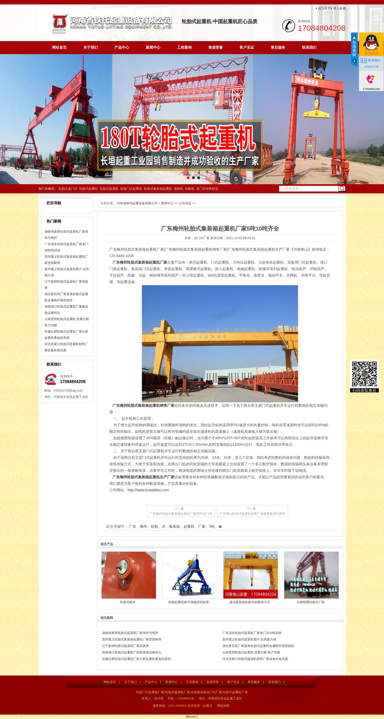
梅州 (143, 526)
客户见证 (247, 47)
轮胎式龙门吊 (68, 188)
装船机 (178, 188)
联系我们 (309, 47)
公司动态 (185, 203)
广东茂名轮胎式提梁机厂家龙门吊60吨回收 (252, 633)
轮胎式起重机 (88, 188)
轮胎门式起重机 (131, 188)
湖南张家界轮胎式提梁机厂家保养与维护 (130, 633)
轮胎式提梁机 (109, 188)
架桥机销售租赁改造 (53, 198)
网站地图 (223, 706)
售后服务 (278, 47)
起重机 (189, 526)
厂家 (201, 526)
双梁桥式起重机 (80, 198)
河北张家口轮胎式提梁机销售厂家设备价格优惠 (255, 659)
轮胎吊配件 (128, 602)
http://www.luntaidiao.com (148, 490)
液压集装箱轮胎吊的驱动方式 (249, 602)
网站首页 (59, 47)
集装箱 (174, 526)
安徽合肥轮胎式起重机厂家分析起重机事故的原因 (136, 659)
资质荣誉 (215, 47)
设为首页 (324, 8)
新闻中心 (153, 47)
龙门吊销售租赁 (207, 188)
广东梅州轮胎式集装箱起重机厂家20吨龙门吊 (180, 514)
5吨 (212, 526)
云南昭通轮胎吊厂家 (311, 602)
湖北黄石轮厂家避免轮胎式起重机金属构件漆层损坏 (258, 646)
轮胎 (154, 526)
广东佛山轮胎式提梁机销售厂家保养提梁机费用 (252, 514)
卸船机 (189, 188)
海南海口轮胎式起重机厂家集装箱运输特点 (131, 652)
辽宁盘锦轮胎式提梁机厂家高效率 (125, 646)
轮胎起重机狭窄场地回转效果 (188, 602)
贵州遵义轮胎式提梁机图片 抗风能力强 (249, 639)
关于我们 (90, 47)
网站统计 (192, 716)
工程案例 (184, 47)
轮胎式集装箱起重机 (158, 188)
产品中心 (122, 47)
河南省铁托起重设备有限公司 (137, 203)
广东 (132, 526)
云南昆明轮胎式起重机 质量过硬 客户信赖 (251, 652)
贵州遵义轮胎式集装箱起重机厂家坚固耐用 (131, 639)
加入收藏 (339, 8)
